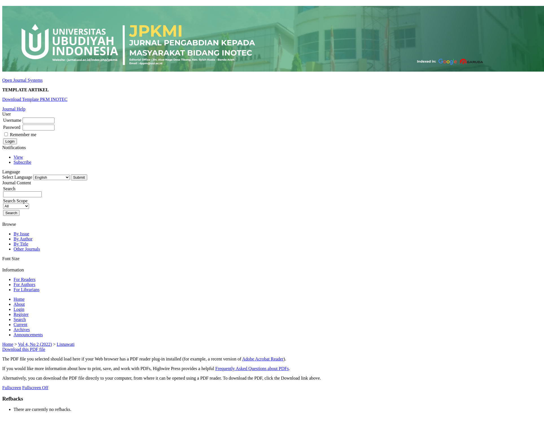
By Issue (21, 233)
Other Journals (27, 249)
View (18, 157)
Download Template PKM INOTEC (34, 99)
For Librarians (27, 289)
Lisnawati (65, 344)
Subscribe (22, 162)
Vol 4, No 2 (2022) (35, 344)
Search (20, 319)
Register (21, 314)
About (19, 304)
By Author (23, 238)
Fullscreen (11, 387)
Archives (22, 329)
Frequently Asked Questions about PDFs (252, 368)
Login (19, 309)
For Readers (25, 279)
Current (20, 324)
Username (12, 120)
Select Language (17, 177)
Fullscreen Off (35, 387)
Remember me (23, 134)
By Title (21, 244)
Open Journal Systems (22, 80)
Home (19, 299)
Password (11, 127)
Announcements (28, 334)
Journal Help (13, 109)
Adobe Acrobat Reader (263, 359)
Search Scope (16, 203)
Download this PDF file (23, 349)
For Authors (24, 284)
